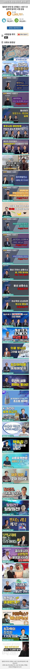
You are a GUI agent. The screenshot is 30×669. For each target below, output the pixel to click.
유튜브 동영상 (9, 42)
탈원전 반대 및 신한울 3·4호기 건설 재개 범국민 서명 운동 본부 (15, 662)
